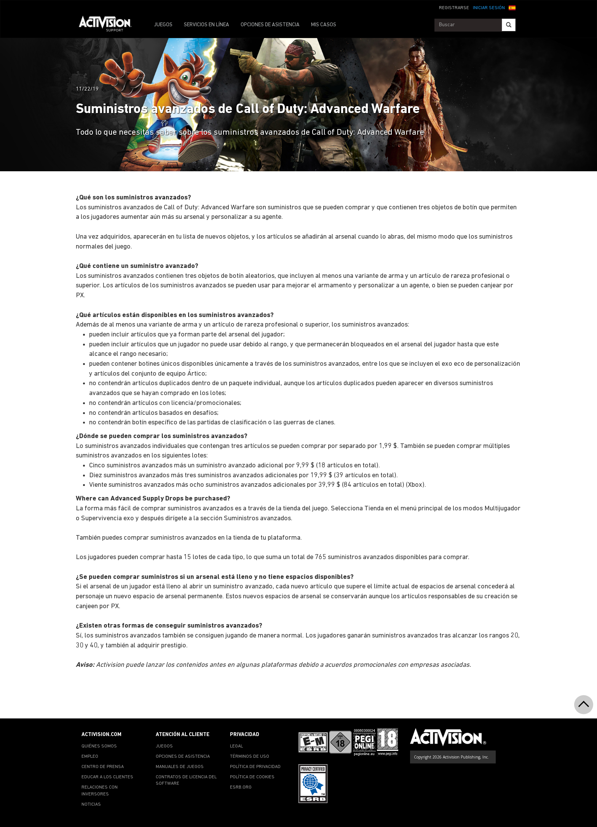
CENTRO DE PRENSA (102, 767)
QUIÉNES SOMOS (99, 746)
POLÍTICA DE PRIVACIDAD (255, 767)
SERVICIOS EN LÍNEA (206, 25)
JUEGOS (163, 25)
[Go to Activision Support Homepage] (109, 25)
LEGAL (236, 746)
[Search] (509, 25)
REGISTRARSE (454, 8)
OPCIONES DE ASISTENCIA (270, 25)
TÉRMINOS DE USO (249, 756)
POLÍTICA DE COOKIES (252, 777)
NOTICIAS (91, 804)
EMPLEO (89, 756)
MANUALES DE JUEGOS (180, 767)
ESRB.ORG (241, 787)
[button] (512, 7)
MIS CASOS (323, 25)
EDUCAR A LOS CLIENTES (107, 777)
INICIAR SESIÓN (489, 8)
